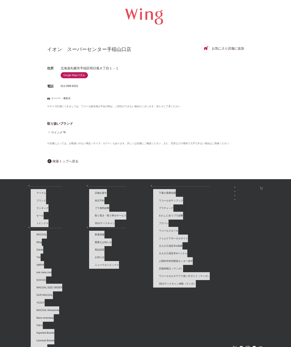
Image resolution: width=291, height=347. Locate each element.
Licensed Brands (43, 310)
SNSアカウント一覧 (193, 188)
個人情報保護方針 (156, 329)
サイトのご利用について (89, 329)
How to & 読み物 (126, 188)
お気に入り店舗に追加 (223, 48)
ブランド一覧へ (42, 315)
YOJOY (38, 282)
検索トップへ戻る (65, 161)
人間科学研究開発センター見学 (137, 246)
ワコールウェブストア (249, 188)
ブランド (39, 201)
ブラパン (124, 218)
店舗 (74, 188)
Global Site (256, 329)
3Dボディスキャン (84, 218)
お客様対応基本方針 (185, 329)
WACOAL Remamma (45, 288)
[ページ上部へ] (280, 336)
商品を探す (38, 188)
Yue (36, 249)
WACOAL (39, 232)
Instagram (248, 315)
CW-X (37, 299)
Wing (36, 237)
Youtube (261, 315)
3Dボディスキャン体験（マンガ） (138, 263)
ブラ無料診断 (81, 207)
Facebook (241, 315)
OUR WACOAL (42, 276)
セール (37, 213)
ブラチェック (127, 207)
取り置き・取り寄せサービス (89, 213)
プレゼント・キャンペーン (197, 199)
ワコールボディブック (132, 201)
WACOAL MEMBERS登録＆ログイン (202, 193)
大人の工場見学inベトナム (134, 240)
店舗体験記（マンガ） (132, 252)
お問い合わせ (35, 329)
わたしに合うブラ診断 (132, 213)
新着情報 (79, 232)
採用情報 (134, 329)
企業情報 (116, 329)
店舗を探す (80, 196)
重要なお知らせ (82, 237)
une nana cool (41, 260)
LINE (254, 315)
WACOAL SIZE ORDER (47, 271)
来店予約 (79, 201)
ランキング (40, 207)
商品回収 (79, 243)
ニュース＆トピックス (86, 254)
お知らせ (76, 224)
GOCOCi (39, 265)
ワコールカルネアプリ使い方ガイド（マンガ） (145, 257)
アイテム (39, 196)
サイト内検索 (234, 329)
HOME (252, 340)
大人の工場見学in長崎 (131, 235)
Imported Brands (43, 304)
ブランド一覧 (39, 224)
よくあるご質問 (59, 329)
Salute (37, 243)
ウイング (56, 132)
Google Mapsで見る (74, 75)
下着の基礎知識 (128, 196)
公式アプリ (188, 204)
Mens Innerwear (42, 293)
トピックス (40, 218)
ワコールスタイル (129, 224)
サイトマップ (212, 329)
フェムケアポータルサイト (134, 229)
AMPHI (38, 254)
